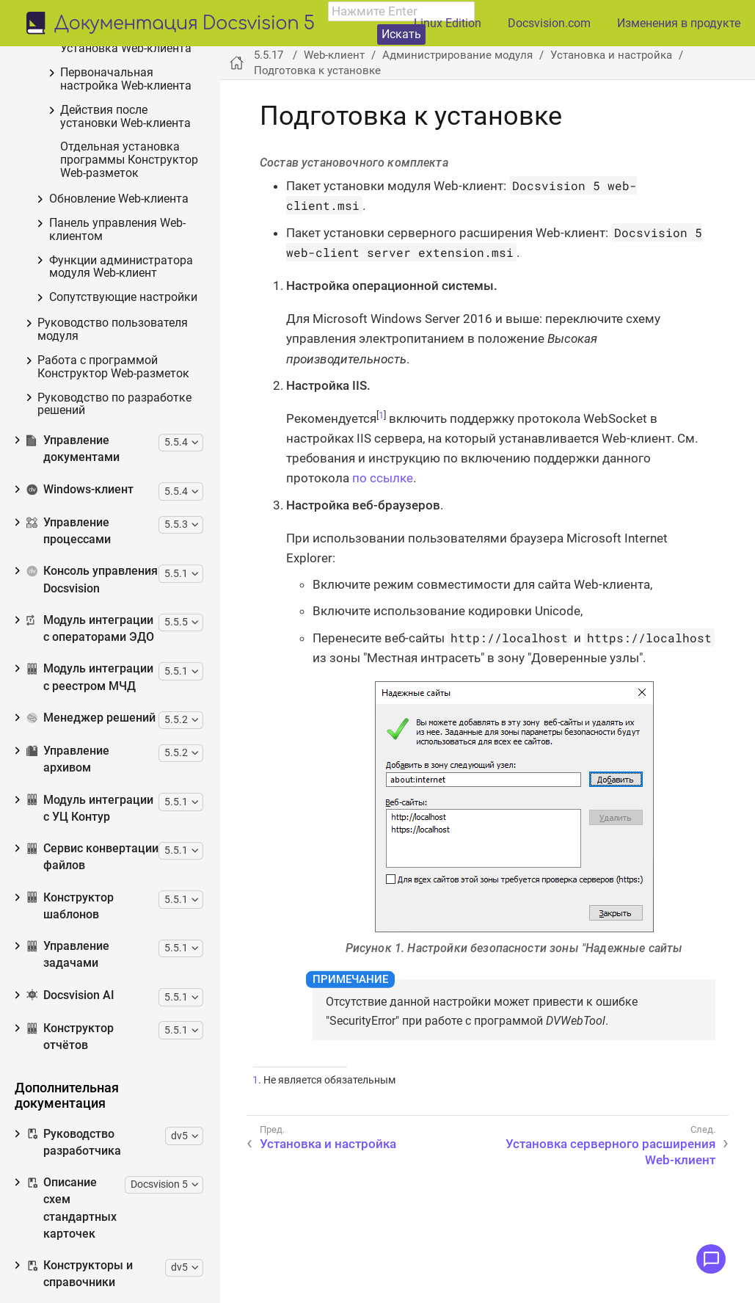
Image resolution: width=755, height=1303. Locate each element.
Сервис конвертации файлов (92, 1157)
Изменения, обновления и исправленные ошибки (107, 209)
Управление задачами (67, 1254)
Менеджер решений (91, 1017)
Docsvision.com (549, 23)
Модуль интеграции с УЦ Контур (89, 1108)
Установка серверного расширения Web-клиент (127, 318)
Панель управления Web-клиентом (117, 529)
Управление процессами (68, 831)
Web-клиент (67, 113)
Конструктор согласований (73, 73)
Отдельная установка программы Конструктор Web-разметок (129, 459)
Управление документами (73, 748)
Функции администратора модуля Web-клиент (121, 567)
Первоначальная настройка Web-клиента (126, 379)
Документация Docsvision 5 (184, 24)
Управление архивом (67, 1059)
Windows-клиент (80, 789)
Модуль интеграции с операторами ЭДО (90, 928)
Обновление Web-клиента (119, 499)
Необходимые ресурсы (99, 178)
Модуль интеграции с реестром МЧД (89, 977)
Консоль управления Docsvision (92, 879)
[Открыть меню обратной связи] (711, 1259)
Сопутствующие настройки (123, 597)
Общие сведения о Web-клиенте (102, 147)
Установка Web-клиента (126, 348)
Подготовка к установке (127, 287)
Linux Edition (447, 23)
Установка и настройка (113, 263)
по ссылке (382, 478)
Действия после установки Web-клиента (125, 416)
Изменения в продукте (678, 23)
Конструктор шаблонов (70, 1206)
